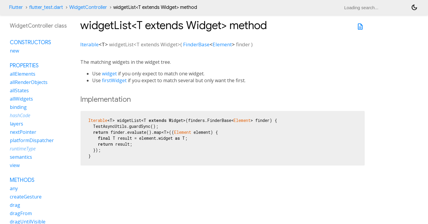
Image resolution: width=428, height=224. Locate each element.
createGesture (26, 196)
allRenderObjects (29, 82)
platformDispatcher (32, 140)
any (14, 188)
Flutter (16, 7)
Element (222, 44)
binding (18, 107)
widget (109, 73)
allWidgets (21, 99)
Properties (24, 65)
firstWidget (114, 80)
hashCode (20, 115)
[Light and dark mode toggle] (414, 7)
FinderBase (196, 44)
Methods (22, 180)
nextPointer (23, 132)
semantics (21, 157)
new (14, 50)
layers (16, 123)
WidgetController (88, 7)
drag (15, 205)
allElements (22, 74)
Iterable (89, 44)
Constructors (30, 42)
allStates (19, 90)
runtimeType (23, 148)
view (15, 165)
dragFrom (21, 213)
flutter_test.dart (46, 7)
